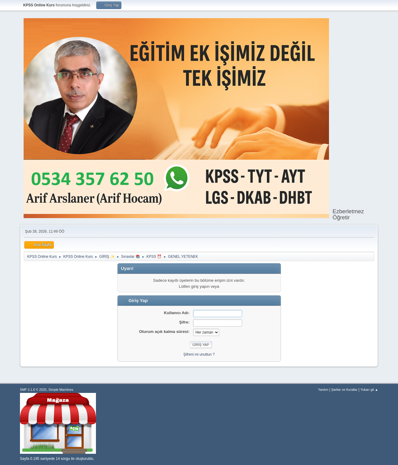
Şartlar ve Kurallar (344, 389)
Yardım (323, 389)
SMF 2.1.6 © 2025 (33, 389)
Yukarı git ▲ (369, 389)
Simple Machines (60, 389)
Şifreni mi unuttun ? (199, 354)
